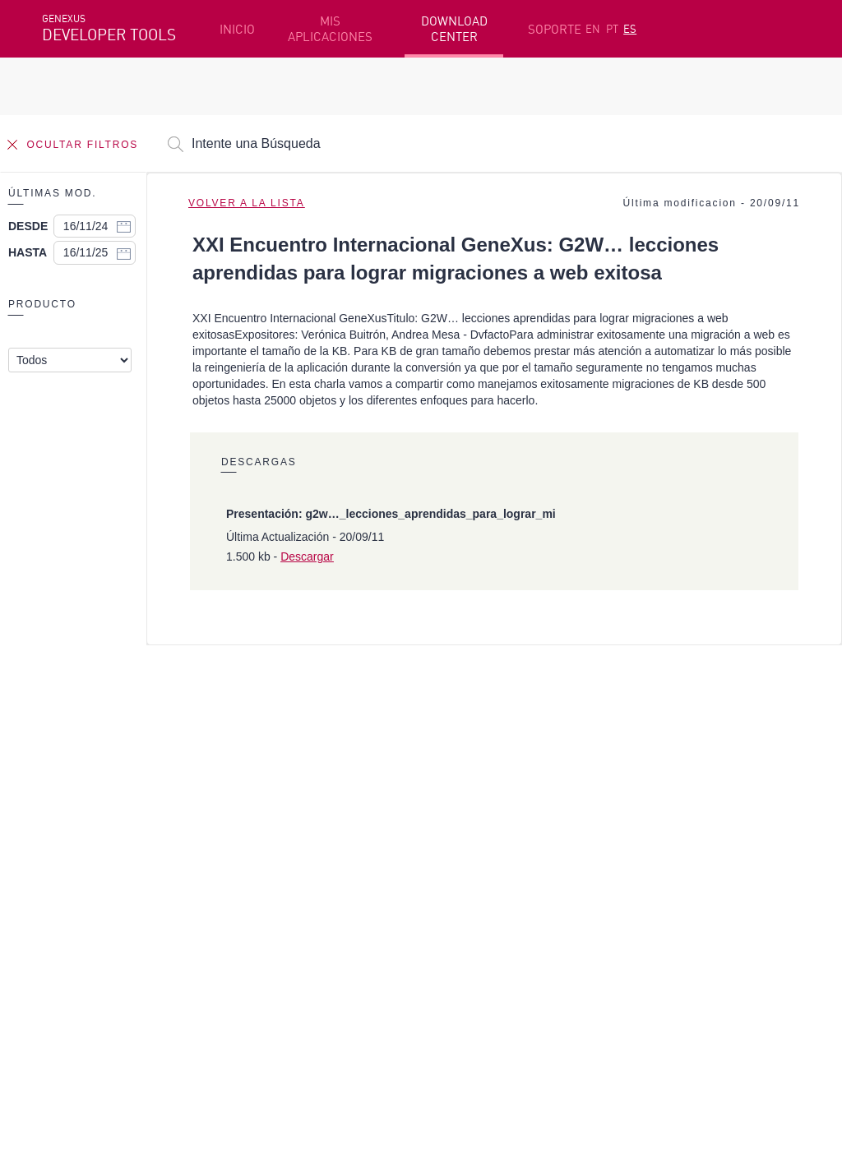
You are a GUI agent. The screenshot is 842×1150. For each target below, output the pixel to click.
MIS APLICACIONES (330, 28)
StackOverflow (357, 960)
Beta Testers (80, 847)
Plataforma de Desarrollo (375, 796)
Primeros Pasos (88, 822)
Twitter (237, 960)
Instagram (128, 960)
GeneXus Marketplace (363, 847)
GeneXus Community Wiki (373, 873)
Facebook (67, 960)
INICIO (237, 29)
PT (612, 28)
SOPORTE (554, 29)
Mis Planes (74, 873)
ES (629, 28)
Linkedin (187, 960)
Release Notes (660, 873)
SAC (630, 822)
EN (592, 28)
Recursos (644, 796)
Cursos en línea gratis (363, 822)
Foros (635, 847)
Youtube (289, 960)
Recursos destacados (102, 796)
